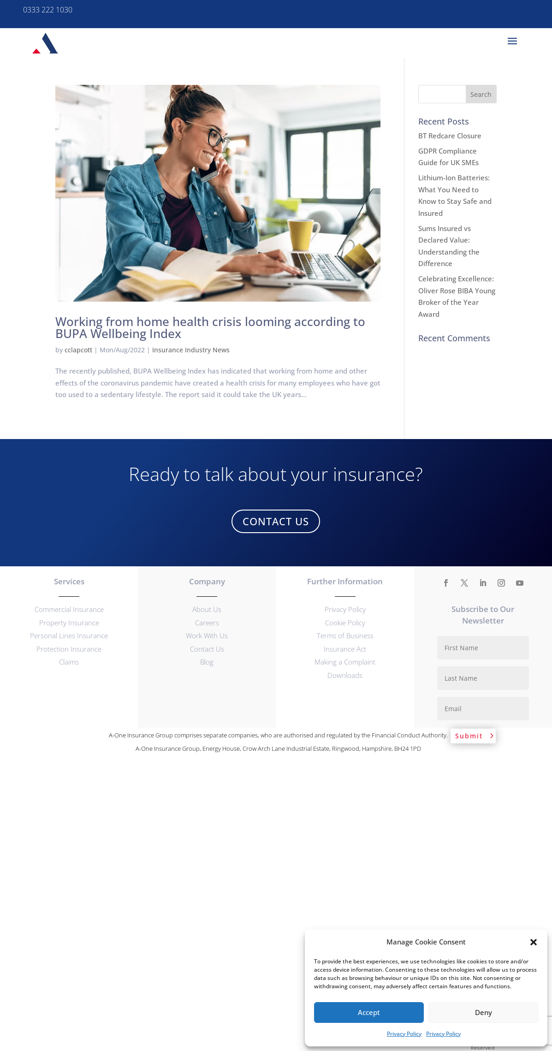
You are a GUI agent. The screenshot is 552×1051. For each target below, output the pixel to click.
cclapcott (78, 349)
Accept (369, 1012)
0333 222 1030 (47, 10)
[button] (533, 942)
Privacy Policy (404, 1034)
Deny (483, 1012)
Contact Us (276, 521)
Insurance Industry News (191, 349)
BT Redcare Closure (449, 135)
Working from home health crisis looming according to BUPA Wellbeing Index (210, 327)
